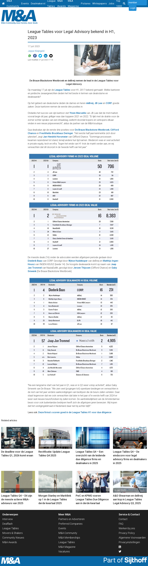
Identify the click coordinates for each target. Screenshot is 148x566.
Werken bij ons (127, 528)
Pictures (85, 3)
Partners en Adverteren (71, 519)
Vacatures (64, 551)
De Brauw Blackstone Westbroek (92, 129)
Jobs (111, 3)
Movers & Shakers (12, 532)
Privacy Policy (127, 532)
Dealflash (7, 523)
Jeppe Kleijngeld (36, 51)
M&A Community (67, 532)
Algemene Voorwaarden (132, 537)
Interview (7, 519)
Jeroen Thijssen (81, 267)
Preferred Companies (70, 523)
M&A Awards (9, 542)
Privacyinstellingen (129, 542)
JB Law (98, 103)
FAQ (121, 523)
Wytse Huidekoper (78, 260)
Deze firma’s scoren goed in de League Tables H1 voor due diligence (74, 412)
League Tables (62, 90)
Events (25, 3)
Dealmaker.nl (38, 3)
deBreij (90, 103)
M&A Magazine (66, 546)
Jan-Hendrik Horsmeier (55, 136)
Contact (123, 519)
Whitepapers (99, 3)
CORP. (109, 103)
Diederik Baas (35, 260)
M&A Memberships (69, 537)
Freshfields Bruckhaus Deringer (56, 133)
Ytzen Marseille (78, 113)
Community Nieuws (13, 537)
